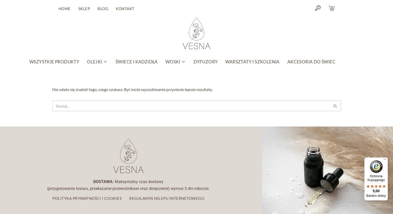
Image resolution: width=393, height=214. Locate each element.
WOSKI (175, 61)
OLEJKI (97, 61)
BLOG (103, 8)
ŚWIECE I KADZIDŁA (137, 61)
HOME (65, 8)
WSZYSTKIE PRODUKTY (54, 61)
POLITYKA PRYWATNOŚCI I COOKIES (87, 198)
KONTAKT (125, 8)
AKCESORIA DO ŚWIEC (311, 61)
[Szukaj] (191, 105)
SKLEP (84, 8)
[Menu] (385, 160)
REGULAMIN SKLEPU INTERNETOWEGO (166, 198)
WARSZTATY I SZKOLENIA (252, 61)
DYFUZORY (206, 61)
